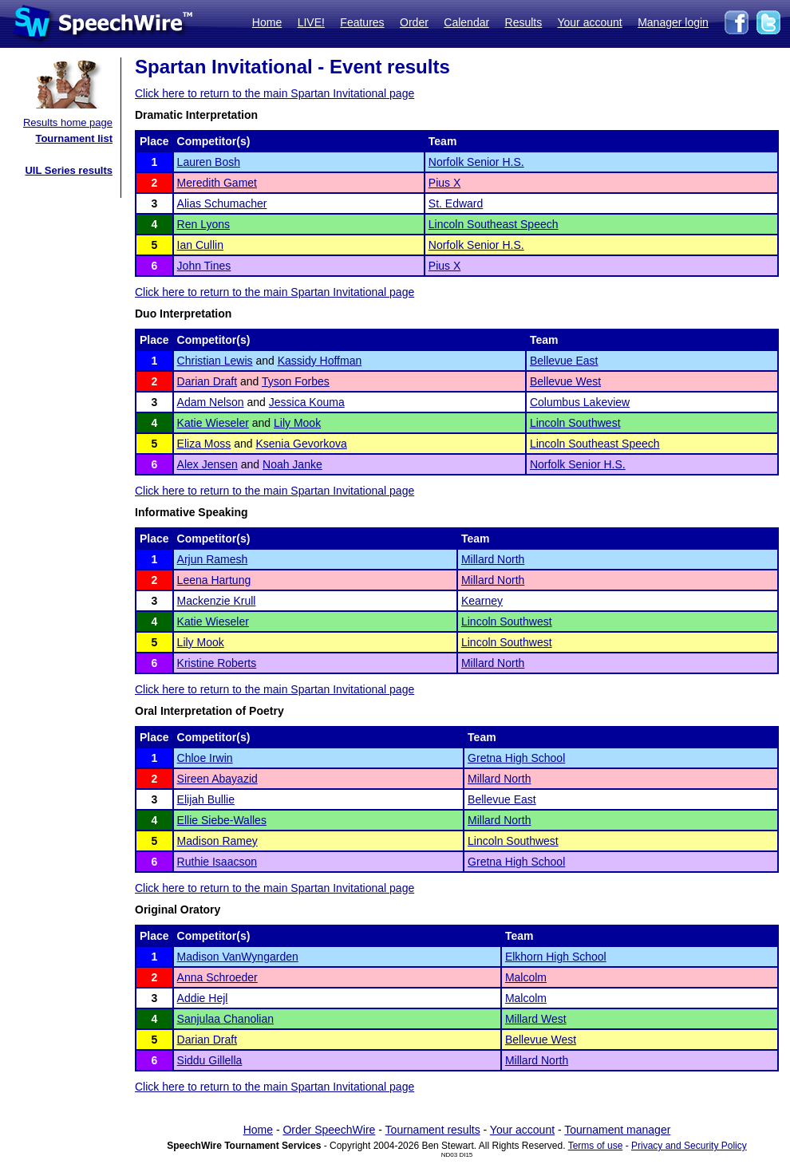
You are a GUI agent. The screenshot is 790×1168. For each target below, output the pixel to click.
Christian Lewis (215, 360)
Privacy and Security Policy (689, 1145)
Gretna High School (516, 758)
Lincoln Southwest (575, 422)
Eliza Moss (204, 443)
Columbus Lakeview (580, 402)
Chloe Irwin (205, 758)
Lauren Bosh (208, 162)
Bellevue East (564, 360)
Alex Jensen (207, 464)
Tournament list (74, 138)
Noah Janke (292, 464)
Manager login (673, 22)
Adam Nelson (210, 402)
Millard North (492, 559)
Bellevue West (565, 381)
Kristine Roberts (217, 663)
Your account (589, 22)
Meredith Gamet (217, 182)
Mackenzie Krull (216, 600)
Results (524, 22)
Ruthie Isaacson (217, 861)
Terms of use (595, 1145)
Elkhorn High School (555, 956)
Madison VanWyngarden (237, 956)
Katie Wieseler (213, 422)
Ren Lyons (203, 224)
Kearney (482, 600)
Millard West (536, 1018)
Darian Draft (207, 381)
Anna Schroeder (217, 977)
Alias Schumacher (222, 203)
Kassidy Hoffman (320, 360)
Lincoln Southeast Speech (494, 224)
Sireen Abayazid (217, 778)
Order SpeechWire (328, 1129)
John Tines (204, 265)
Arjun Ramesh (212, 559)
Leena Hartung (214, 580)
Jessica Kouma (307, 402)
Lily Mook (297, 422)
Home (267, 22)
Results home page (68, 122)
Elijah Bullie (206, 799)
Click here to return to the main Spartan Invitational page (274, 93)
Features (362, 22)
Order (414, 22)
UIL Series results (69, 170)
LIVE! (311, 22)
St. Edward (456, 203)
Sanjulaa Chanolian (225, 1018)
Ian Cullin (200, 245)
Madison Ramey (217, 841)
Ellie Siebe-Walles (222, 820)
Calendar (466, 22)
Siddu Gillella (210, 1060)
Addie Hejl (202, 998)
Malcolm (526, 977)
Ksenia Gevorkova (300, 443)
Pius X (444, 182)
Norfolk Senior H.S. (476, 162)
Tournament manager (617, 1129)
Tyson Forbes (296, 381)
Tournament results (432, 1129)
